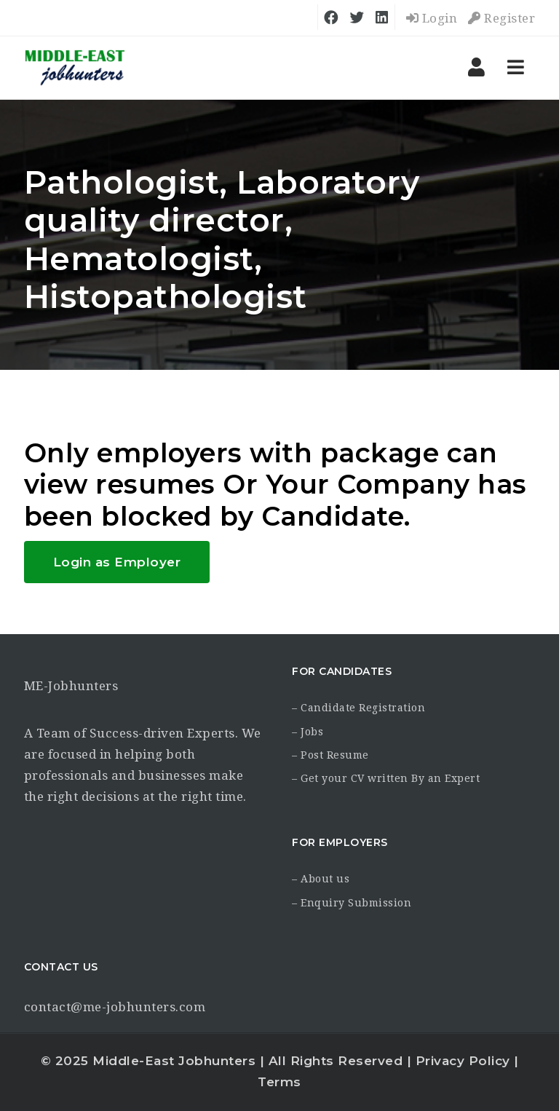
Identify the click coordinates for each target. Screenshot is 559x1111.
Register (501, 18)
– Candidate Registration (358, 707)
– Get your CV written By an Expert (386, 778)
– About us (320, 879)
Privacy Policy (463, 1060)
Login (432, 18)
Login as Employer (117, 562)
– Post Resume (330, 755)
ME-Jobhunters (71, 686)
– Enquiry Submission (351, 903)
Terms (279, 1082)
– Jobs (307, 732)
